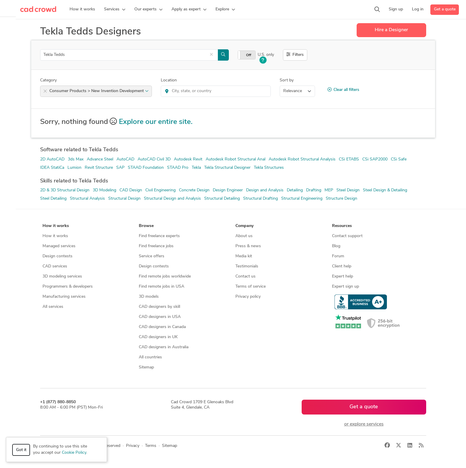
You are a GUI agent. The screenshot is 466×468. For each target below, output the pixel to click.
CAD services (54, 266)
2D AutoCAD (52, 159)
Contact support (347, 236)
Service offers (151, 256)
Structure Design (341, 198)
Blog (336, 246)
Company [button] (244, 226)
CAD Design (130, 190)
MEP (329, 190)
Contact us (245, 276)
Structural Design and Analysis (172, 198)
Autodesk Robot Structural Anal (235, 159)
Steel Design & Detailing (385, 190)
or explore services (364, 424)
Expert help (342, 276)
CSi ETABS (349, 159)
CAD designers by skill (159, 307)
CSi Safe (399, 159)
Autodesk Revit (188, 159)
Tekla (196, 168)
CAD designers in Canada (162, 327)
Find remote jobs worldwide (165, 276)
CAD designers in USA (160, 317)
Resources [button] (342, 226)
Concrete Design (194, 190)
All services (52, 307)
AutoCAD (125, 159)
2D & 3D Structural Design (64, 190)
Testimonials (246, 266)
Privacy (132, 446)
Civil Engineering (160, 190)
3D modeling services (62, 276)
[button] (115, 9)
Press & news (248, 246)
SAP (120, 168)
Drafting (313, 190)
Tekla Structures (269, 168)
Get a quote (445, 9)
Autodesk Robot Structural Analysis (302, 159)
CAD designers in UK (158, 337)
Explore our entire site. (156, 122)
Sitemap (146, 367)
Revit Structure (99, 168)
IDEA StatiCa (52, 168)
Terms (150, 446)
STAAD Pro (177, 168)
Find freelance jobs (156, 246)
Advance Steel (100, 159)
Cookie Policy (74, 452)
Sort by (287, 80)
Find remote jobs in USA (161, 286)
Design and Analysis (265, 190)
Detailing (295, 190)
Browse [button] (146, 226)
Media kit (243, 256)
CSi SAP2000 (375, 159)
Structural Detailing (222, 198)
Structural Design (124, 198)
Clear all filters (343, 89)
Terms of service (250, 286)
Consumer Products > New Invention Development (99, 91)
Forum (338, 256)
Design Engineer (228, 190)
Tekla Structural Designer (227, 168)
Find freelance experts (159, 236)
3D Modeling (104, 190)
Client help (341, 266)
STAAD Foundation (146, 168)
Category (48, 80)
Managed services (58, 246)
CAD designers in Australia (163, 347)
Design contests (57, 256)
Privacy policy (248, 296)
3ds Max (76, 159)
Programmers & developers (67, 286)
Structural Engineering (301, 198)
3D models (149, 296)
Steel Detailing (53, 198)
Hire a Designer (391, 30)
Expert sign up (345, 286)
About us (244, 236)
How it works (55, 236)
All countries (150, 357)
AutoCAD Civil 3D (154, 159)
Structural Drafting (260, 198)
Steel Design (348, 190)
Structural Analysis (87, 198)
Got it (21, 450)
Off (248, 55)
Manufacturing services (64, 296)
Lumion (74, 168)
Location (169, 80)
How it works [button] (55, 226)
